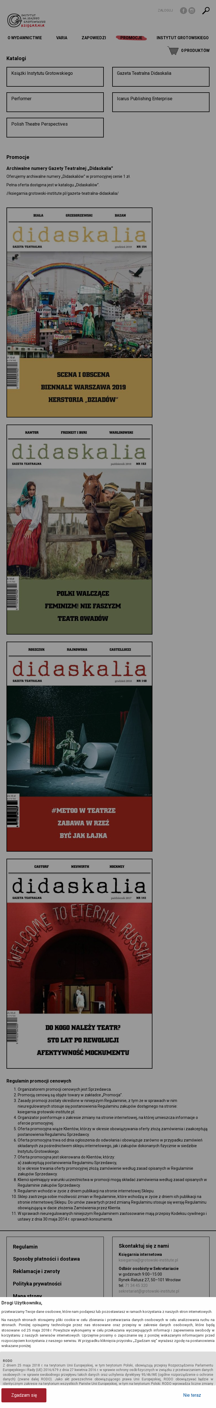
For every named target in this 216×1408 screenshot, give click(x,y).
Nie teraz (192, 1395)
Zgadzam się (24, 1395)
